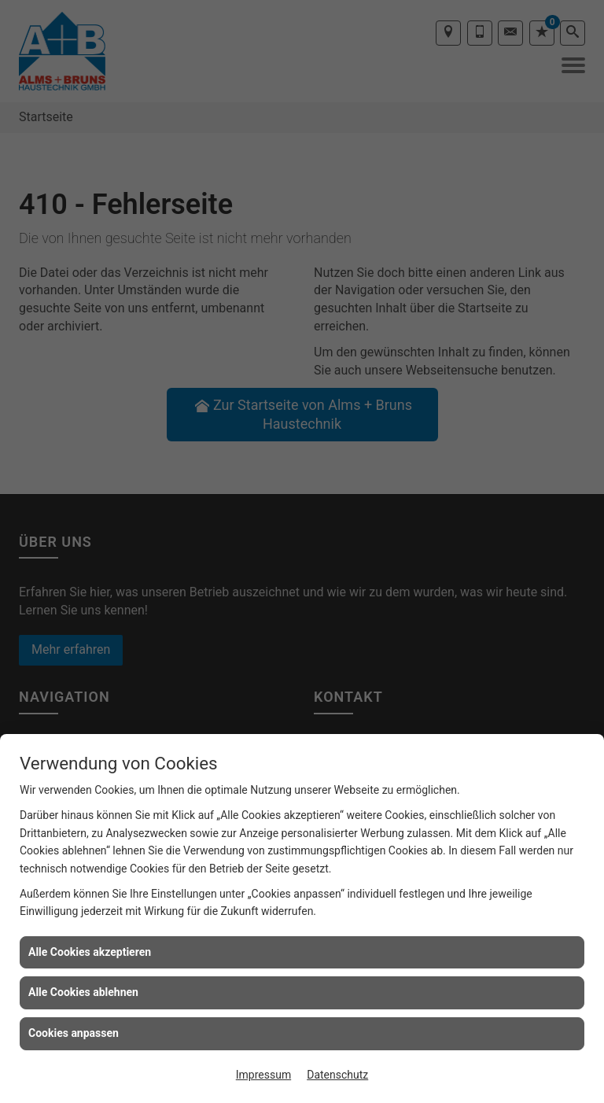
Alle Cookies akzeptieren (89, 952)
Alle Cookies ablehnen (83, 992)
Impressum (263, 1074)
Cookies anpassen (73, 1033)
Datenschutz (337, 1074)
